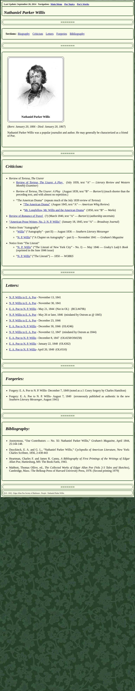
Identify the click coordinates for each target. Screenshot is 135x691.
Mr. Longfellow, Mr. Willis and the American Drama (54, 210)
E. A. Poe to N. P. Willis (22, 308)
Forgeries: (15, 378)
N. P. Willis (23, 237)
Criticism (38, 33)
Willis (20, 231)
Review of (40, 182)
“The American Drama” (36, 204)
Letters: (12, 285)
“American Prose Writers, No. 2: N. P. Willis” (35, 221)
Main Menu (56, 4)
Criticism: (14, 166)
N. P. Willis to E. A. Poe (22, 297)
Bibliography (77, 33)
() (36, 126)
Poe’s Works (83, 4)
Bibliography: (18, 428)
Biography (24, 33)
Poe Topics (69, 4)
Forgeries (61, 33)
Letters (49, 33)
